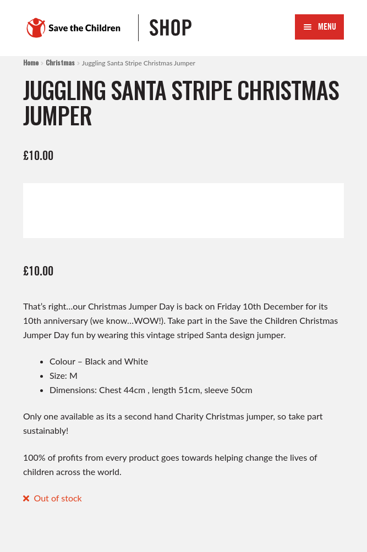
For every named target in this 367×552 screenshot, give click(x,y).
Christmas (60, 62)
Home (31, 62)
